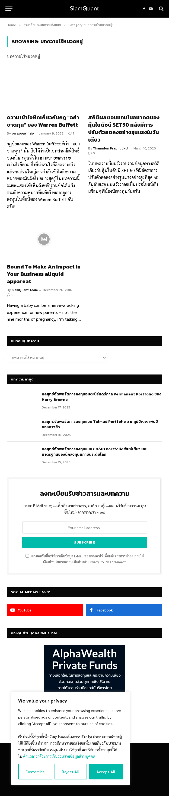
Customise (35, 771)
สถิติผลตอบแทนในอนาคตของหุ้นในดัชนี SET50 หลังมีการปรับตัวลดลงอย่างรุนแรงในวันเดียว (124, 128)
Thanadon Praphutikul (110, 148)
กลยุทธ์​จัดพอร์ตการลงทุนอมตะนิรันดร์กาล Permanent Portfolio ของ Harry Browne (101, 397)
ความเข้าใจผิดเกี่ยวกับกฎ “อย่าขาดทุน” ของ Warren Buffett (43, 121)
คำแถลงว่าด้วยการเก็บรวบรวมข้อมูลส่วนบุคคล (59, 756)
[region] (70, 738)
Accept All (106, 771)
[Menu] (8, 9)
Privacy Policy (98, 562)
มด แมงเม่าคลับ (23, 133)
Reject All (70, 771)
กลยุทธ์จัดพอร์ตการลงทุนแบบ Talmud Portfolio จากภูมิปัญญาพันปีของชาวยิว (100, 424)
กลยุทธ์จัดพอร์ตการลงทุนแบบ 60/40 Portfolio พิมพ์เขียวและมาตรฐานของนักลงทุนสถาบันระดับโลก (94, 452)
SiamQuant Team (25, 290)
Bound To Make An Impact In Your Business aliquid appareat (44, 274)
